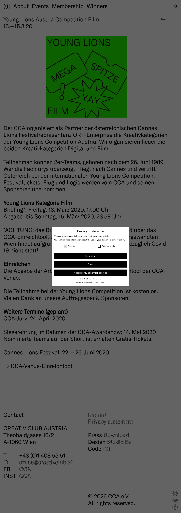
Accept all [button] (90, 255)
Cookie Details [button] (81, 282)
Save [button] (90, 264)
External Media (106, 246)
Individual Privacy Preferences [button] (90, 279)
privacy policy (118, 240)
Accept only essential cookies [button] (90, 272)
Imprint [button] (102, 282)
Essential (70, 246)
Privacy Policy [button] (93, 282)
